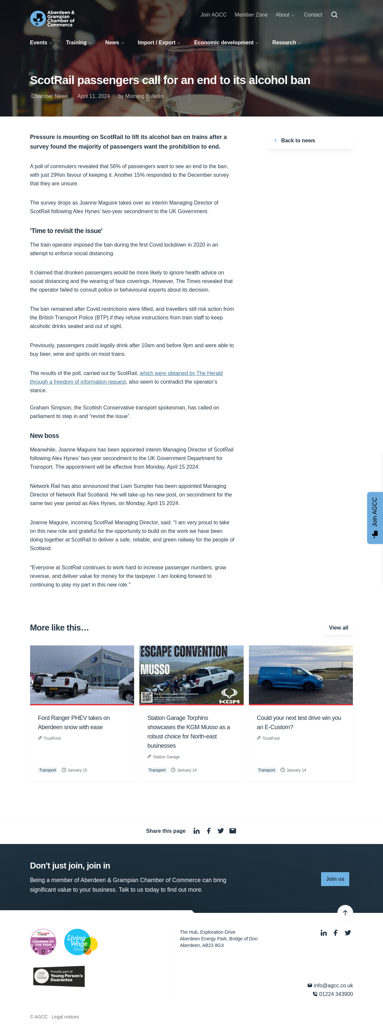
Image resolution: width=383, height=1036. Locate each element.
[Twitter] (348, 933)
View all (338, 628)
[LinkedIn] (324, 933)
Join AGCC (214, 15)
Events (38, 42)
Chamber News (49, 96)
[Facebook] (336, 933)
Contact (313, 15)
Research (284, 42)
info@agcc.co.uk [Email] (330, 985)
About (283, 15)
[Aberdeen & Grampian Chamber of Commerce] (52, 18)
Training (76, 42)
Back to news (293, 140)
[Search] (334, 15)
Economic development (224, 42)
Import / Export (156, 42)
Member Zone (251, 15)
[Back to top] (345, 913)
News (112, 42)
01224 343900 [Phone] (332, 994)
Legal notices (65, 1016)
